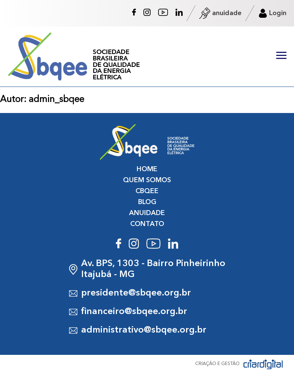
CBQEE (147, 191)
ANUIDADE (147, 213)
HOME (147, 169)
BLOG (147, 202)
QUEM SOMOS (147, 180)
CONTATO (147, 224)
